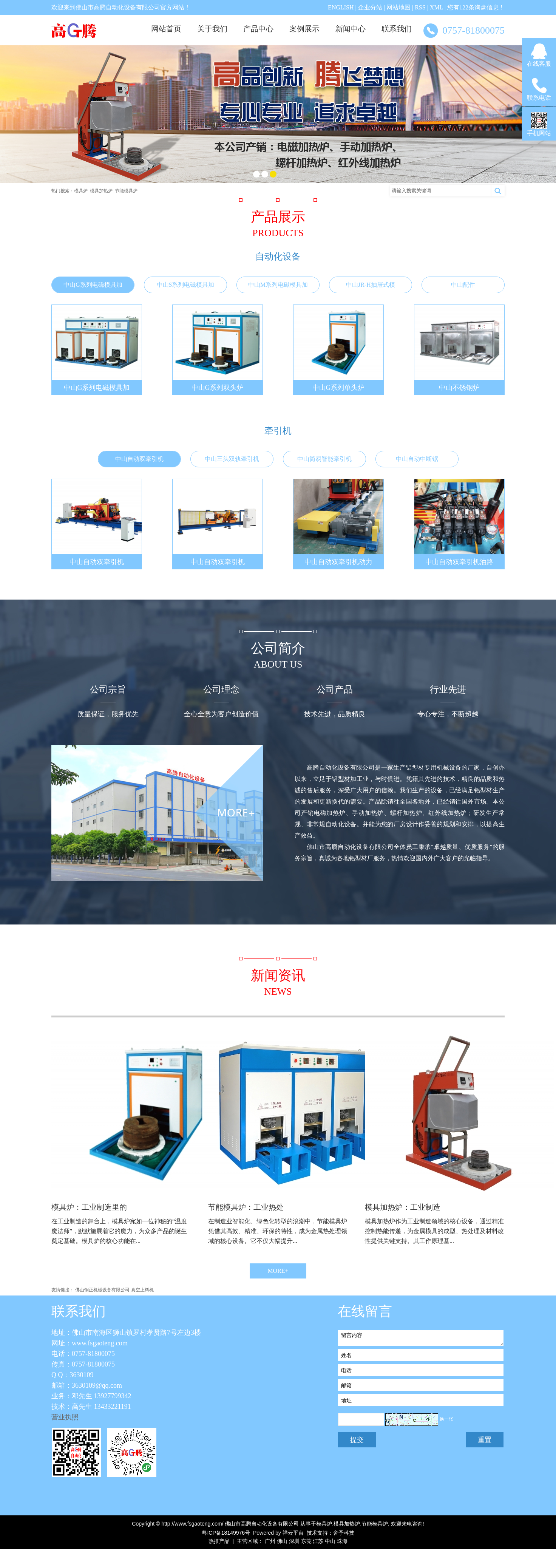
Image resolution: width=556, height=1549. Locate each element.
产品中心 (258, 29)
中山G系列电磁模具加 (92, 284)
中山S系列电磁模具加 (186, 284)
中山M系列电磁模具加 (278, 284)
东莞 (306, 1541)
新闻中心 (350, 29)
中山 (330, 1541)
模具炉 (81, 190)
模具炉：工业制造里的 (89, 1207)
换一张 (446, 1419)
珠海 (342, 1541)
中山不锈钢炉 (459, 387)
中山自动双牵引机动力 (338, 562)
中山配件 (463, 284)
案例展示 (304, 29)
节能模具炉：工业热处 (246, 1207)
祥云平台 (293, 1533)
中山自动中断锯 (417, 459)
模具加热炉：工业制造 (402, 1207)
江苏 (318, 1541)
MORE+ (277, 1271)
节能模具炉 (126, 190)
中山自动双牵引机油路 (459, 562)
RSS (420, 7)
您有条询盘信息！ (476, 7)
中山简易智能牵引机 (324, 459)
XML (436, 7)
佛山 (282, 1541)
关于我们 (212, 29)
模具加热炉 (101, 190)
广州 (270, 1541)
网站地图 (398, 7)
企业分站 (370, 7)
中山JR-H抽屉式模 (370, 284)
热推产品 (219, 1541)
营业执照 (65, 1417)
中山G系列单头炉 (338, 387)
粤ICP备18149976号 (226, 1533)
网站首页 (166, 29)
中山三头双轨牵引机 (232, 459)
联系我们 (396, 29)
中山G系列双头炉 (218, 387)
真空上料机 (142, 1289)
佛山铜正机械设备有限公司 (102, 1289)
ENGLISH (341, 7)
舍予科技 (343, 1533)
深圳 (294, 1541)
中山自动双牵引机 (139, 459)
